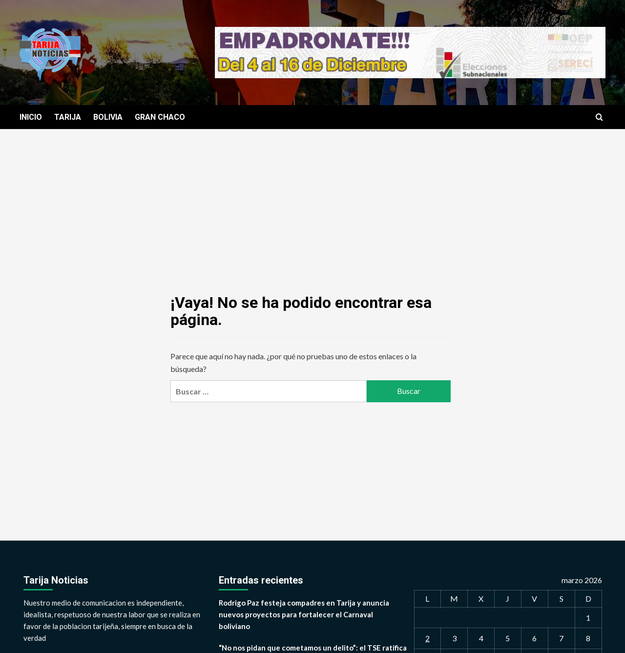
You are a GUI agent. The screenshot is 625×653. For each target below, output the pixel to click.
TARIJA (67, 117)
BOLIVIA (108, 117)
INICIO (31, 117)
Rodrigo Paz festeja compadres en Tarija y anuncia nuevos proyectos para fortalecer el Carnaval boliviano (304, 614)
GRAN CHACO (160, 117)
